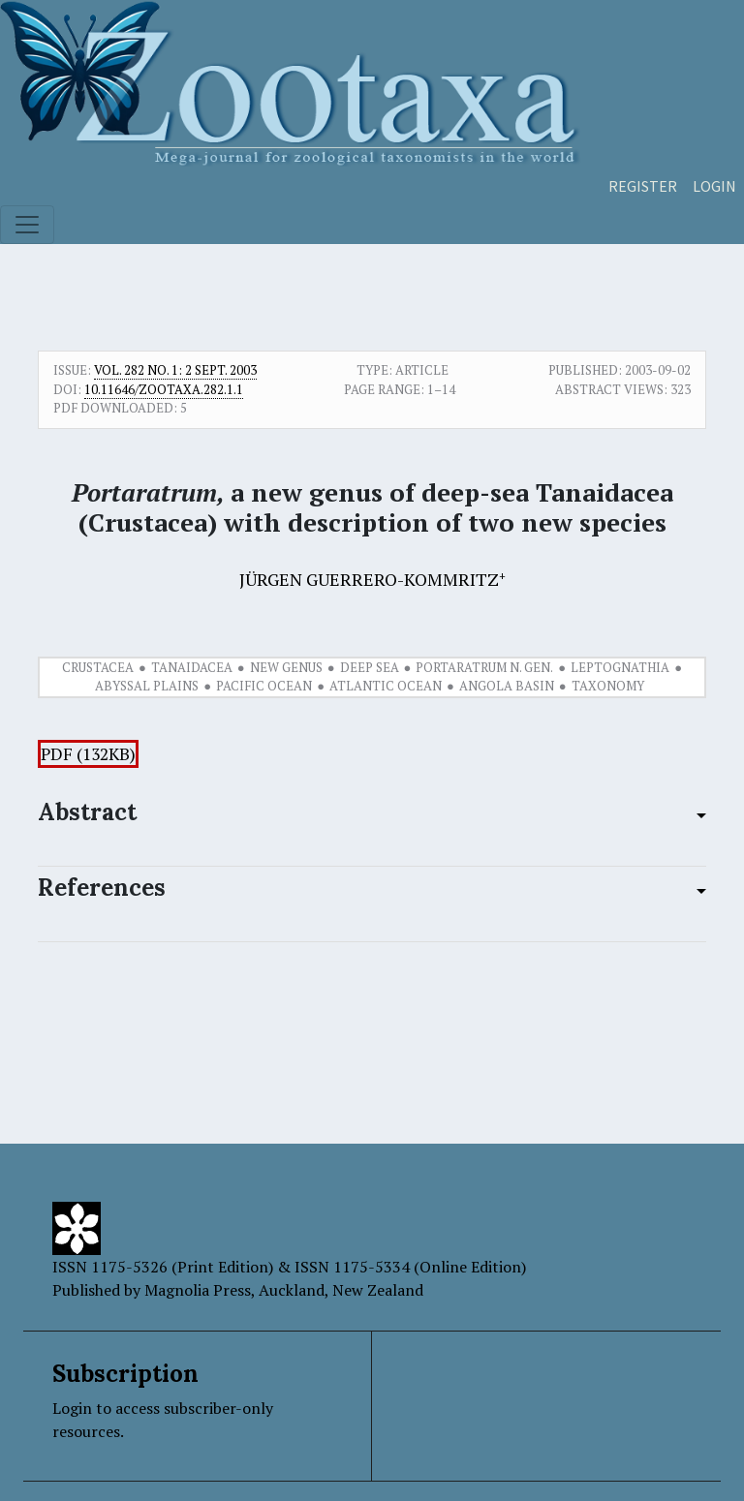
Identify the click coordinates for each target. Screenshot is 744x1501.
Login (714, 186)
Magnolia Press (197, 1290)
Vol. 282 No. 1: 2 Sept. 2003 (175, 370)
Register (642, 186)
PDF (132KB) (88, 754)
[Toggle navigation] (27, 224)
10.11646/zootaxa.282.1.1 (163, 389)
